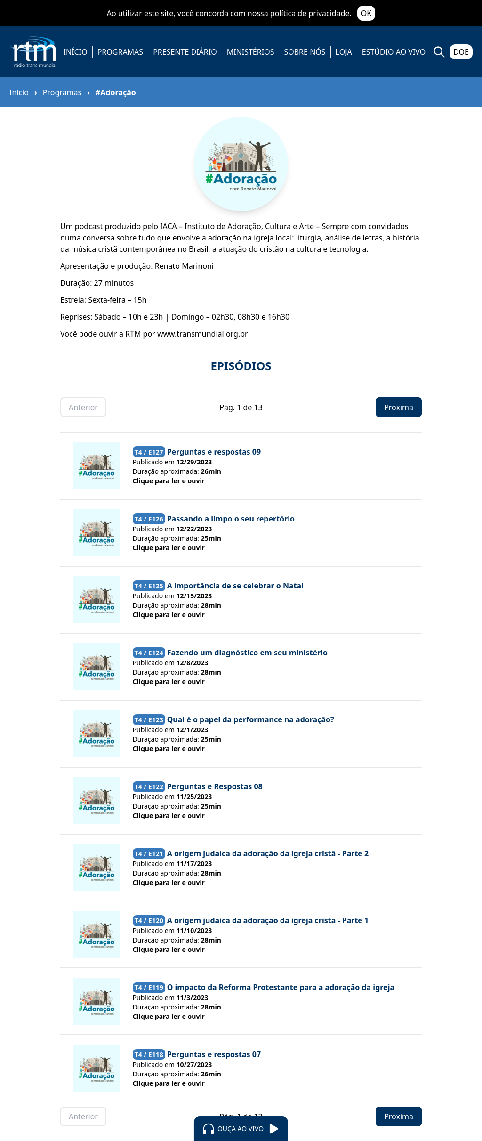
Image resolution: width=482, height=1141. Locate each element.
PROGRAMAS (120, 52)
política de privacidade (310, 13)
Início (19, 92)
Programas (62, 92)
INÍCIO (76, 52)
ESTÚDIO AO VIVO (394, 52)
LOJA (344, 52)
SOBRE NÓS (304, 52)
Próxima (398, 407)
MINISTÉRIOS (250, 52)
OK (366, 13)
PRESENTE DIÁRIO (185, 52)
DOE (461, 52)
